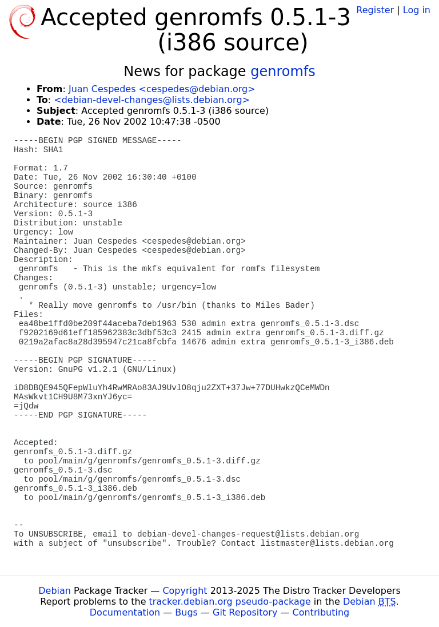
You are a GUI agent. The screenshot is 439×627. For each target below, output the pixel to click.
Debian (54, 590)
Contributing (321, 612)
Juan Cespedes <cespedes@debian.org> (162, 89)
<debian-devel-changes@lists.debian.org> (152, 99)
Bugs (186, 612)
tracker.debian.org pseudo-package (230, 601)
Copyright (184, 590)
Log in (416, 10)
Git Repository (245, 612)
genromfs (283, 72)
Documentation (125, 612)
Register (375, 10)
